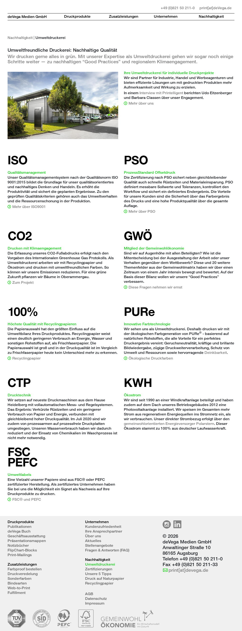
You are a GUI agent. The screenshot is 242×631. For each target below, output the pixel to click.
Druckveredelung (23, 574)
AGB (89, 594)
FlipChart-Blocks (22, 550)
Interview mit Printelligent (161, 93)
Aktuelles (93, 540)
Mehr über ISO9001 (29, 206)
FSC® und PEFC (26, 499)
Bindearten (17, 583)
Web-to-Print (19, 588)
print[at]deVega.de (215, 8)
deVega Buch (19, 531)
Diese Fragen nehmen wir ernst (155, 287)
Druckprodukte (77, 16)
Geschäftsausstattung (26, 536)
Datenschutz (96, 598)
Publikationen (19, 526)
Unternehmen (165, 16)
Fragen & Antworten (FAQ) (107, 550)
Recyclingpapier (26, 358)
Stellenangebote (99, 545)
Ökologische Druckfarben (151, 358)
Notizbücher (18, 545)
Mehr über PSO (142, 211)
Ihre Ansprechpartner (103, 531)
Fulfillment (17, 592)
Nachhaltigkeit (211, 16)
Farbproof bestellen (25, 569)
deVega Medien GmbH (27, 16)
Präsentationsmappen (27, 540)
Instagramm (167, 524)
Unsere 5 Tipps (98, 574)
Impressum (94, 603)
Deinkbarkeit (215, 352)
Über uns (93, 536)
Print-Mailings (20, 555)
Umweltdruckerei (100, 564)
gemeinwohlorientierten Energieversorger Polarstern (169, 423)
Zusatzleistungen (123, 16)
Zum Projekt (23, 282)
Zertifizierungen (98, 569)
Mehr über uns (141, 103)
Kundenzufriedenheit (103, 526)
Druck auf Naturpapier (104, 578)
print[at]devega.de (188, 570)
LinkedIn (177, 524)
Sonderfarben (19, 578)
